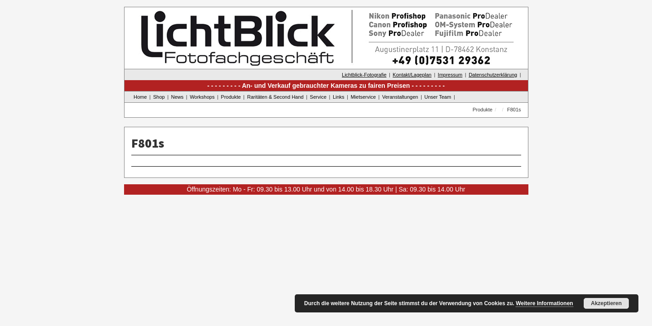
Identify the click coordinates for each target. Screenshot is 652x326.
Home (140, 97)
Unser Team (437, 97)
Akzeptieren (606, 303)
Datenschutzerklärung (493, 74)
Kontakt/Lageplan (412, 74)
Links (339, 97)
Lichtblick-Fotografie (364, 74)
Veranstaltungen (400, 97)
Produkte (231, 97)
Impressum (450, 74)
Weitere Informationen (544, 303)
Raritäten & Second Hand (275, 97)
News (177, 97)
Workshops (202, 97)
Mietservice (363, 97)
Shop (159, 97)
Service (318, 97)
